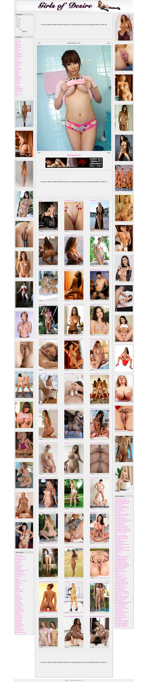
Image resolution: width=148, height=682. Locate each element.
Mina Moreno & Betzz (20, 609)
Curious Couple (118, 594)
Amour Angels (18, 41)
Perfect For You (18, 614)
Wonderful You (18, 567)
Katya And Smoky (42, 616)
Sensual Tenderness (19, 571)
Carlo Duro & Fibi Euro (20, 556)
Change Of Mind (19, 591)
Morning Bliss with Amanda (121, 538)
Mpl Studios (18, 69)
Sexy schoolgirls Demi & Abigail (122, 507)
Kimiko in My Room (119, 585)
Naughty (41, 231)
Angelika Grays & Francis (20, 580)
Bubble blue (41, 269)
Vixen (16, 92)
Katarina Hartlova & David (121, 532)
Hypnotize (17, 582)
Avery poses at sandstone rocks (121, 582)
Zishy (16, 95)
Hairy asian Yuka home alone (121, 623)
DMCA (66, 680)
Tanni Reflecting (118, 600)
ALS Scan (17, 39)
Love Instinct (18, 606)
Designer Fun (118, 554)
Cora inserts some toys (120, 588)
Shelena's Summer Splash (120, 561)
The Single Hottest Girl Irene (121, 617)
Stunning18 (17, 86)
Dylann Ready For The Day (121, 498)
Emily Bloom (18, 53)
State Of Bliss (18, 576)
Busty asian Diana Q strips (120, 510)
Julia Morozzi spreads (69, 200)
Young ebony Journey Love (121, 558)
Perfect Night (18, 602)
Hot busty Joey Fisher (43, 443)
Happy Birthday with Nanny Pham (122, 565)
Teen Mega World (19, 88)
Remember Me (18, 623)
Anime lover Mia (118, 545)
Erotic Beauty (18, 54)
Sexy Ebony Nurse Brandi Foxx (122, 612)
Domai (16, 51)
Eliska (116, 553)
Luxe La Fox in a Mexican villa (121, 608)
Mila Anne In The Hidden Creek (122, 503)
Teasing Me (17, 588)
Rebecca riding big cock (69, 512)
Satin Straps (41, 512)
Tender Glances (18, 615)
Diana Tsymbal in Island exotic (121, 591)
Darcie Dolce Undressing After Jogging (123, 520)
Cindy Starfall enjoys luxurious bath (122, 529)
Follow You (17, 594)
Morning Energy (18, 620)
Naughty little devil (43, 339)
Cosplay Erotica (18, 50)
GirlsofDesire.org (76, 680)
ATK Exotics (18, 45)
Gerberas (92, 581)
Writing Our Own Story (20, 559)
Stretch (16, 577)
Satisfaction (17, 612)
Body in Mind (18, 47)
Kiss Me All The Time (20, 629)
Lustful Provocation (19, 611)
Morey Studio (18, 68)
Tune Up (17, 592)
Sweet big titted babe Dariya (70, 235)
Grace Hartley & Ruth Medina (121, 624)
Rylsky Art (17, 82)
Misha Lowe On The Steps (120, 535)
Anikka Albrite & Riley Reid (121, 567)
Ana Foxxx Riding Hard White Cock (72, 616)
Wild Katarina (93, 547)
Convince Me (18, 621)
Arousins (17, 42)
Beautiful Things (18, 599)
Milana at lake (118, 539)
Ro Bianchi (41, 235)
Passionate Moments (19, 624)
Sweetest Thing (18, 603)
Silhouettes (17, 579)
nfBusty (17, 71)
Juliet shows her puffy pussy (121, 626)
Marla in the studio (119, 504)
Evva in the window (43, 373)
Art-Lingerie (18, 44)
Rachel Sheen (118, 512)
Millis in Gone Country (120, 574)
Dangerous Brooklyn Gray (95, 269)
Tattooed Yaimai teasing (120, 606)
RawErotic (17, 80)
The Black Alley (18, 89)
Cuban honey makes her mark (45, 581)
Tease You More (18, 617)
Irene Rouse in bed (43, 408)
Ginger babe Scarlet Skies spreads (122, 547)
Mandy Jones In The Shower (121, 577)
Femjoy (17, 59)
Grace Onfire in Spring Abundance (122, 556)
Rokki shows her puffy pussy (121, 527)
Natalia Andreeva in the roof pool (122, 521)
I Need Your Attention (119, 611)
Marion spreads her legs (120, 568)
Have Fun (117, 573)
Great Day (17, 600)
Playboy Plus (18, 79)
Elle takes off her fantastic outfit (122, 564)
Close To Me (18, 627)
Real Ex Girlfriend (43, 304)
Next (108, 43)
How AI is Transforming (120, 589)
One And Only (18, 630)
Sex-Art (17, 85)
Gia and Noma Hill (94, 477)
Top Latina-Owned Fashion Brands (122, 550)
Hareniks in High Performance (121, 597)
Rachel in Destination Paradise (121, 603)
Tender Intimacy (18, 554)
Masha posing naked (68, 547)
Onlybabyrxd (67, 408)
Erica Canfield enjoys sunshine (121, 562)
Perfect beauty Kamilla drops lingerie (123, 530)
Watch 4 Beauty (18, 94)
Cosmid (17, 48)
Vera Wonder (67, 477)
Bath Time (17, 585)
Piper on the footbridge (120, 524)
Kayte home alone (119, 516)
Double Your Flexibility (69, 373)
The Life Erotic (18, 91)
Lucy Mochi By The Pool (95, 304)
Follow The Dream (19, 605)
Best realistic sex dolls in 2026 (121, 583)
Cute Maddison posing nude (121, 559)
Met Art (17, 66)
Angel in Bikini (118, 618)
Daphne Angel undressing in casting (122, 501)
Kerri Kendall (118, 551)
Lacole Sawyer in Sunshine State (122, 621)
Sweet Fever (18, 596)
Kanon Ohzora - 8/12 (74, 43)
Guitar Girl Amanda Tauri (120, 579)
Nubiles (17, 74)
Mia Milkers (67, 443)
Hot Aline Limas (42, 477)
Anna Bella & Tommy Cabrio (21, 570)
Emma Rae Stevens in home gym (122, 500)
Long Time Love (18, 573)
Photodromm (18, 77)
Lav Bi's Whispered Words (120, 615)
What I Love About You (20, 574)
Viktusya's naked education (121, 599)
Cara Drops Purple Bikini (120, 541)
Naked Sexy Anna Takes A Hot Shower (47, 547)
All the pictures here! (74, 155)
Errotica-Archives (19, 56)
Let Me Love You (19, 589)
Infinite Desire (18, 562)
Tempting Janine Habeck (69, 339)
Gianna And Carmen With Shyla (97, 443)
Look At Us (17, 564)
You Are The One (19, 583)
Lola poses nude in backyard (121, 506)
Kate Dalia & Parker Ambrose (121, 515)
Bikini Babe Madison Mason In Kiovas (123, 602)
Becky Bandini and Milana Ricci (97, 616)
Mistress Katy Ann (119, 570)
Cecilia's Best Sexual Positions (121, 536)
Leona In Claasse (118, 609)
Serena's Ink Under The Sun (121, 571)
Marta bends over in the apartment (122, 513)
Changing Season (118, 576)
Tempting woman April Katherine (122, 592)
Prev (39, 43)
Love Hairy (17, 65)
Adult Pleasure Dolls (119, 548)
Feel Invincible (18, 608)
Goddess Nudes (18, 62)
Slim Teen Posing (93, 235)
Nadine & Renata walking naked (122, 544)
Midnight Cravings (19, 565)
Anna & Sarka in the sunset (121, 586)
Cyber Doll (66, 581)
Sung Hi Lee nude (94, 408)
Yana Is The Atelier (119, 542)
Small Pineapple (67, 269)
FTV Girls (17, 60)
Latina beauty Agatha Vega (120, 580)
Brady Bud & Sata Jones (20, 632)
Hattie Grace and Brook (120, 605)
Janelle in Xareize (119, 509)
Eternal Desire (18, 57)
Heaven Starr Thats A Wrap (121, 518)
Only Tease (17, 76)
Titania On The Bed (119, 614)
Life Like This (18, 626)
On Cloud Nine (18, 561)
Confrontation (18, 568)
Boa (116, 533)
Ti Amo (40, 200)
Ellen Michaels (67, 304)
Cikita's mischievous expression (122, 620)
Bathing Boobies (93, 512)
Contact (17, 586)
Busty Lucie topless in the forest (122, 596)
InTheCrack (17, 63)
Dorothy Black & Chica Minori (96, 339)
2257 (82, 680)
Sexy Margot (92, 200)
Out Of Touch (18, 597)
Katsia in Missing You (119, 523)
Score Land (17, 83)
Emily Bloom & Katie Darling (121, 526)
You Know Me (18, 618)
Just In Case (17, 558)
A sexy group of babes (94, 373)
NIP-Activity (18, 73)
